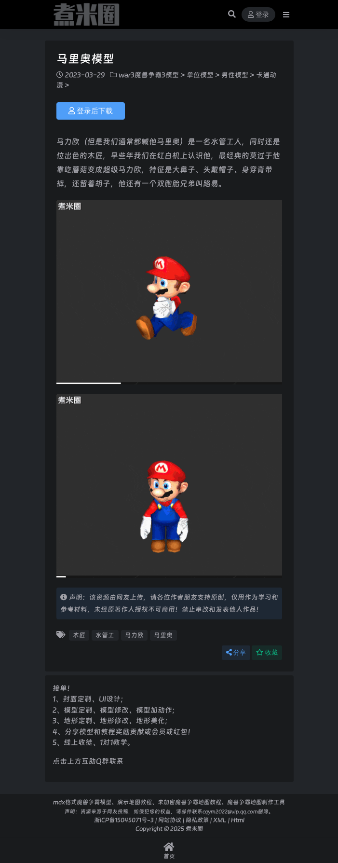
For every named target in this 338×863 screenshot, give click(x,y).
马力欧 (134, 635)
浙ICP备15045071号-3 (124, 819)
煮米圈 (194, 828)
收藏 (267, 652)
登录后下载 (90, 111)
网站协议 (169, 819)
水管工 (104, 635)
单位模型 (200, 75)
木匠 (79, 635)
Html (237, 819)
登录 (258, 14)
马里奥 (163, 635)
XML (220, 819)
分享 (236, 652)
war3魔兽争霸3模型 (149, 75)
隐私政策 (197, 819)
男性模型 (234, 75)
